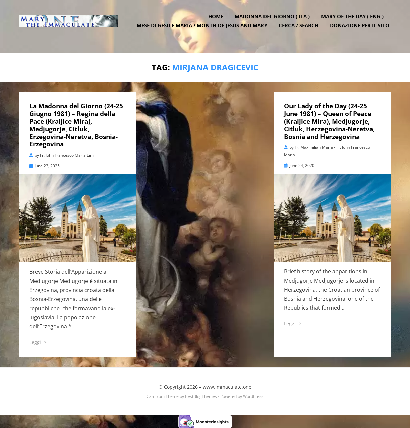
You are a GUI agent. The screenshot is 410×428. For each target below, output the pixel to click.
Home (217, 21)
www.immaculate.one (227, 386)
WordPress (253, 396)
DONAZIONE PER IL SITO (361, 30)
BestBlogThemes (201, 396)
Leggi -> (38, 342)
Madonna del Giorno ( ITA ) (274, 21)
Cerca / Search (300, 30)
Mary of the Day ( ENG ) (354, 21)
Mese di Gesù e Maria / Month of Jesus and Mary (204, 30)
